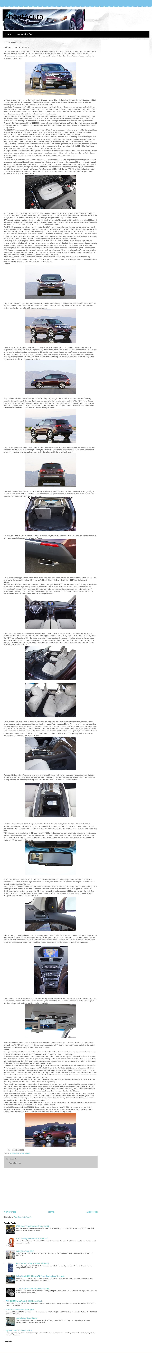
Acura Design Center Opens (26, 1318)
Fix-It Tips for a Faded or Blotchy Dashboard (32, 1263)
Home (8, 34)
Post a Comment (15, 1163)
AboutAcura (24, 16)
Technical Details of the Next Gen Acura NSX (32, 1288)
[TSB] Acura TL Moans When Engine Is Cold (32, 1226)
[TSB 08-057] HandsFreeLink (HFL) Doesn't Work (24, 1301)
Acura (22, 1153)
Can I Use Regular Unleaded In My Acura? (31, 1239)
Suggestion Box (25, 34)
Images (27, 1153)
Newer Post (10, 1212)
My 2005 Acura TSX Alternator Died (19, 1331)
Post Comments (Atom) (22, 1217)
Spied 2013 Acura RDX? (25, 1251)
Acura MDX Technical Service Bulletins (20, 1309)
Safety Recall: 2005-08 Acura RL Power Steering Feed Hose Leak (40, 1276)
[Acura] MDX (14, 1153)
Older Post (92, 1212)
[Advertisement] (50, 1189)
